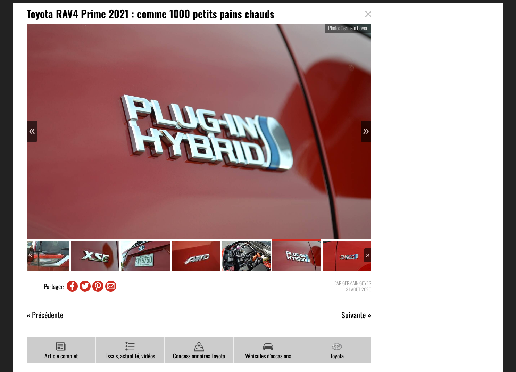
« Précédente (45, 315)
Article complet (61, 350)
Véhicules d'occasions (268, 350)
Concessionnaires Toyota (199, 350)
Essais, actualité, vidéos (130, 350)
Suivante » (356, 315)
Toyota (337, 350)
